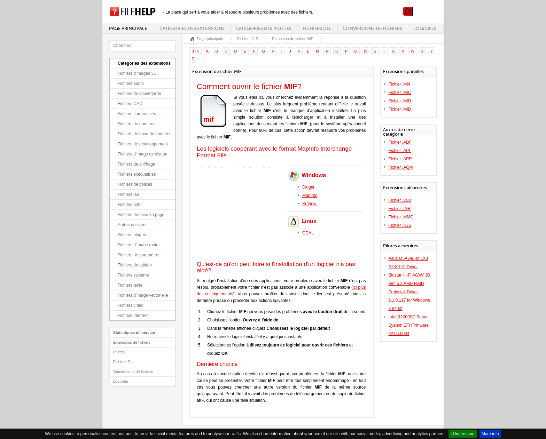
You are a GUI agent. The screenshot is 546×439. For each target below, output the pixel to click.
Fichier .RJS (400, 225)
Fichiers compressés (137, 113)
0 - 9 (196, 51)
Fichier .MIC (400, 92)
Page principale (128, 28)
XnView (309, 203)
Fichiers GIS (129, 204)
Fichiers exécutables (137, 174)
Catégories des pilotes (263, 28)
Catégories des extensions (192, 28)
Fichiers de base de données (144, 133)
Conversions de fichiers (372, 28)
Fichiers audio (131, 83)
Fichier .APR (400, 159)
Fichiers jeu (128, 194)
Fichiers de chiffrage (136, 164)
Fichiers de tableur (135, 265)
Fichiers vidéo (130, 305)
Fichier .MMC (401, 217)
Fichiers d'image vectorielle (143, 295)
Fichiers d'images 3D (137, 73)
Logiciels (424, 28)
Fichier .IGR (400, 208)
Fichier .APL (400, 150)
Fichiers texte (130, 285)
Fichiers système (133, 275)
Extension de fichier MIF (292, 39)
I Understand (463, 433)
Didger (308, 187)
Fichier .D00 (400, 200)
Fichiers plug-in (132, 234)
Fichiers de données (136, 123)
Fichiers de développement (143, 144)
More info (490, 433)
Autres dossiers (132, 224)
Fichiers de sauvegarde (139, 93)
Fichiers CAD (130, 103)
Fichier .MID (400, 100)
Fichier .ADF (400, 142)
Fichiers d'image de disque (142, 154)
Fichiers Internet (133, 315)
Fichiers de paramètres (139, 255)
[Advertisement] (240, 214)
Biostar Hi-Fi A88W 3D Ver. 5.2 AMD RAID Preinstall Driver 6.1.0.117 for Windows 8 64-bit (409, 292)
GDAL (308, 233)
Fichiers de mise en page (141, 214)
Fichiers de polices (135, 184)
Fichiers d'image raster (139, 244)
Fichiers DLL (317, 28)
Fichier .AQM (401, 167)
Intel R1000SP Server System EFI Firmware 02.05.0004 (409, 325)
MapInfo (309, 195)
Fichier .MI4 (400, 84)
